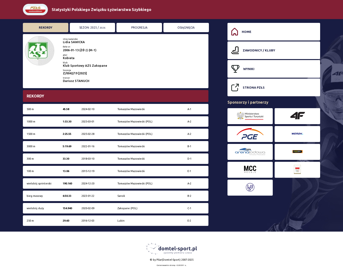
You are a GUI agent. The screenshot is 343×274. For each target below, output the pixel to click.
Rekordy (45, 27)
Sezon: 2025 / (92, 27)
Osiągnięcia (186, 27)
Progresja (139, 27)
